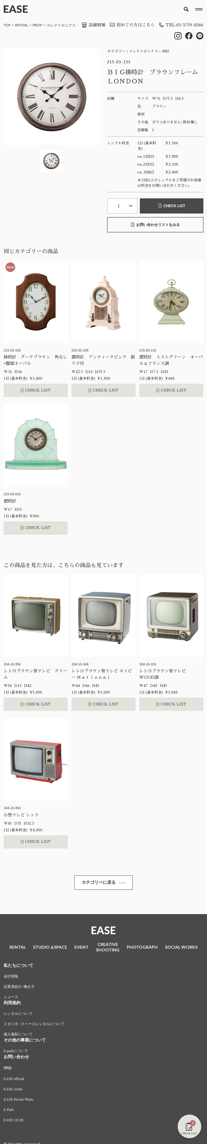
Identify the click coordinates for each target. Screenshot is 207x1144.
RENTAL (21, 25)
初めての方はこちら (130, 25)
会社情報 (11, 977)
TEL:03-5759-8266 (180, 25)
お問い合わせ (16, 1057)
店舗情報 (92, 25)
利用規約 (12, 1003)
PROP (37, 25)
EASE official (14, 1079)
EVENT (81, 947)
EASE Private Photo (18, 1100)
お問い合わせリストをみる (155, 224)
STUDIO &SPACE (50, 947)
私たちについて (18, 966)
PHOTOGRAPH (142, 947)
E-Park (9, 1110)
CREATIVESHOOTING (108, 947)
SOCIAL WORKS (181, 947)
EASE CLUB (13, 1121)
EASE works (13, 1090)
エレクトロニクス (61, 25)
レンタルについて (18, 1014)
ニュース (11, 997)
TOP (7, 25)
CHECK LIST (171, 206)
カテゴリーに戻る (103, 882)
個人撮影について (18, 1035)
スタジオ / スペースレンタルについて (34, 1024)
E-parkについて (16, 1051)
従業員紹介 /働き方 (19, 987)
